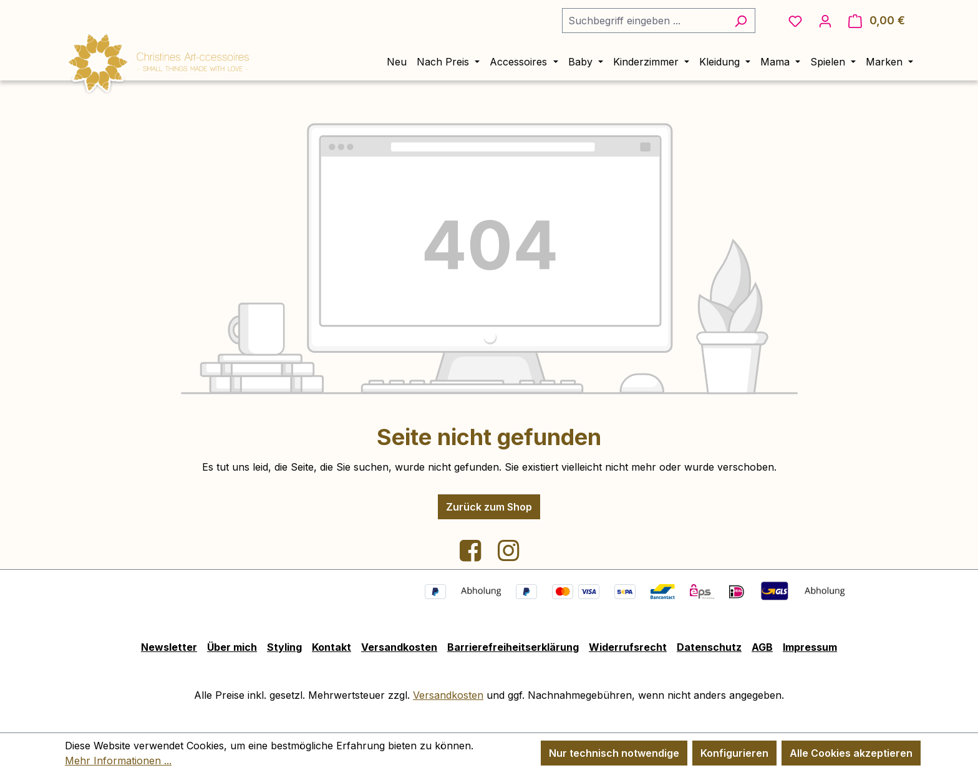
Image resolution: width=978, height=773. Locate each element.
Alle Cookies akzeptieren (851, 753)
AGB (762, 647)
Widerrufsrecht (628, 647)
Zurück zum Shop (489, 507)
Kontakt (331, 647)
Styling (284, 647)
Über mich (232, 647)
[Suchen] (740, 20)
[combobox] (644, 20)
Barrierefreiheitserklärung (513, 647)
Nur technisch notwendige (614, 753)
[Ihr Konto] (825, 20)
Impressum (810, 647)
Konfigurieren (734, 753)
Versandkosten (399, 647)
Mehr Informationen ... (118, 760)
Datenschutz (709, 647)
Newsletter (169, 647)
